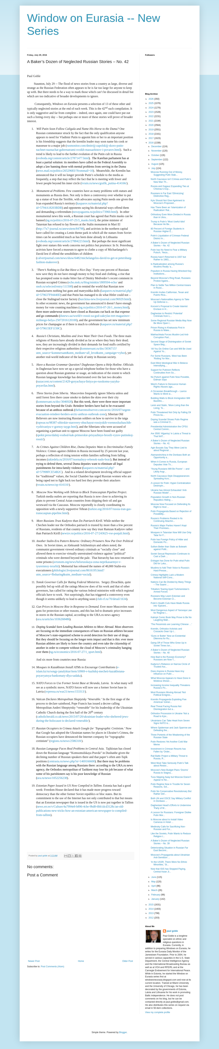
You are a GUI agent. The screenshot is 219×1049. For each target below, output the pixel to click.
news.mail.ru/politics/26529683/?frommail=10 (65, 170)
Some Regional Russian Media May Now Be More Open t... (171, 321)
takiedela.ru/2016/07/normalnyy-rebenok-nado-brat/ (79, 459)
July (153, 168)
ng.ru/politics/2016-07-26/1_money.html (103, 307)
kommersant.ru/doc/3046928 (54, 401)
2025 (151, 103)
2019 (151, 129)
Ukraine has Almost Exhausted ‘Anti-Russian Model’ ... (169, 491)
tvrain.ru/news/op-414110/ (53, 484)
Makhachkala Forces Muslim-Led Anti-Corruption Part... (170, 336)
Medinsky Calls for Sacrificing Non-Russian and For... (168, 828)
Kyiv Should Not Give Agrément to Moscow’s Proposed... (168, 201)
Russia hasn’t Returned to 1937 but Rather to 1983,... (168, 258)
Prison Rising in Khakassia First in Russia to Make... (168, 329)
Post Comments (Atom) (52, 966)
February (156, 894)
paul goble (172, 931)
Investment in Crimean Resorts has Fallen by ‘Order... (168, 750)
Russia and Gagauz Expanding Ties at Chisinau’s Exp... (170, 187)
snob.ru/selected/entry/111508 (54, 286)
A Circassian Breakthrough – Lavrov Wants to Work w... (168, 392)
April (153, 886)
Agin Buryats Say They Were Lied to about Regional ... (169, 449)
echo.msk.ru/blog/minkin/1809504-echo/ (92, 282)
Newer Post (34, 961)
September (157, 159)
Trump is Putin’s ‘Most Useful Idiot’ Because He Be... (168, 223)
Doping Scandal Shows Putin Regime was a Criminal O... (169, 420)
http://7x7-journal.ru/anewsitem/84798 (60, 228)
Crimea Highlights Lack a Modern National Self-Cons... (167, 576)
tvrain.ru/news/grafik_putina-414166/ (103, 183)
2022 (151, 116)
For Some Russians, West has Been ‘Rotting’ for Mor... (169, 357)
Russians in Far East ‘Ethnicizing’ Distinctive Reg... (167, 194)
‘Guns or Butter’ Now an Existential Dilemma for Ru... (168, 637)
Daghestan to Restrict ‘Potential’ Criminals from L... (166, 314)
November (156, 150)
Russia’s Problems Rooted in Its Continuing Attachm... (166, 519)
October (155, 155)
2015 (151, 904)
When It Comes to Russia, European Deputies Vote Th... (169, 463)
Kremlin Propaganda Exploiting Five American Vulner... (168, 700)
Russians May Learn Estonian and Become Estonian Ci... (168, 597)
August (155, 164)
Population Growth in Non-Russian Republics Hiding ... (168, 498)
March (154, 890)
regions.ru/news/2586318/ (65, 740)
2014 (151, 909)
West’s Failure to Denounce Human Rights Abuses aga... (168, 385)
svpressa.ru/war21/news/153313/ (65, 691)
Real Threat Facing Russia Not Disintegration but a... (166, 707)
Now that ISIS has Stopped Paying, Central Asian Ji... (168, 870)
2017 (151, 138)
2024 (151, 107)
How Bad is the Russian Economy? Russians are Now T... (168, 658)
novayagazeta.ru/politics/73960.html (95, 211)
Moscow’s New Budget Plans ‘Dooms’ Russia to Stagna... (169, 771)
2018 (151, 134)
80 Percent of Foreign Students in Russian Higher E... (167, 230)
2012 (151, 917)
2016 (151, 142)
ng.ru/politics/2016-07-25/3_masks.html (70, 220)
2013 (151, 913)
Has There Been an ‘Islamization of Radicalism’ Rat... (168, 208)
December (156, 146)
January (155, 899)
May (153, 881)
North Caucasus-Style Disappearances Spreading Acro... (170, 477)
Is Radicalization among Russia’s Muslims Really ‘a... (167, 265)
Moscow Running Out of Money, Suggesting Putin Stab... (166, 173)
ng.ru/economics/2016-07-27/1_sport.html (75, 651)
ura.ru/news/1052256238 (52, 778)
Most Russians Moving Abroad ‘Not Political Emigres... (168, 693)
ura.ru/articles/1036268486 (53, 619)
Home (81, 961)
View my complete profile (157, 1012)
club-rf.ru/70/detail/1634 (111, 599)
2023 (151, 112)
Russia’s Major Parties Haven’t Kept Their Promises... (168, 526)
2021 (151, 121)
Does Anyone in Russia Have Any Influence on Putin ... (167, 672)
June (154, 877)
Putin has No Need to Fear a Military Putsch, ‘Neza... (169, 251)
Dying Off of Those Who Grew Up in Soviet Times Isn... (168, 644)
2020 (151, 125)
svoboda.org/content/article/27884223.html (63, 241)
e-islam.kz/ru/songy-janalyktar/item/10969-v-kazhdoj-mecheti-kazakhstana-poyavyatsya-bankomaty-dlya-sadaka (80, 671)
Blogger (123, 1032)
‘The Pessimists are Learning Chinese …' (171, 624)
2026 (151, 99)
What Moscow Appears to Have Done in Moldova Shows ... (170, 679)
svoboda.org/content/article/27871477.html (63, 158)
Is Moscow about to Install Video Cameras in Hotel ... (167, 820)
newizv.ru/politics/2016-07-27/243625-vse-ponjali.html (95, 533)
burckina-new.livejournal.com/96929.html (104, 299)
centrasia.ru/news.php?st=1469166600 (72, 761)
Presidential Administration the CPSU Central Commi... (169, 428)
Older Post (127, 961)
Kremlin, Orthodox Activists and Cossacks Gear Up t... (166, 630)
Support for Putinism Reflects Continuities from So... (165, 371)
